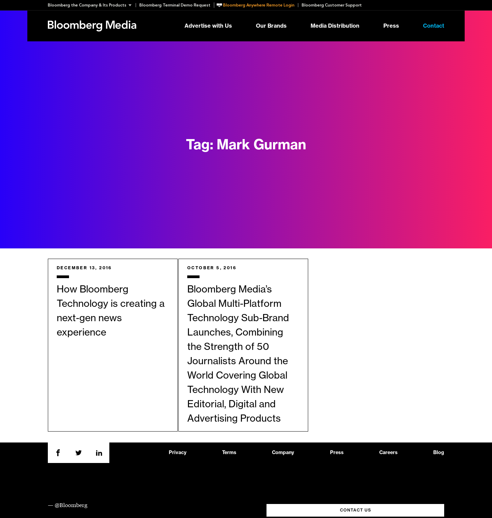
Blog (438, 452)
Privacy (178, 452)
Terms (229, 452)
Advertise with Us (208, 26)
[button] (92, 5)
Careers (388, 452)
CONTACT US (355, 510)
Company (283, 452)
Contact (433, 26)
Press (391, 26)
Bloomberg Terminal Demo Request (174, 5)
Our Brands (271, 26)
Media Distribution (335, 26)
